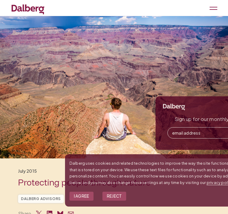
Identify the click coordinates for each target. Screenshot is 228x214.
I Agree (125, 196)
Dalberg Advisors (41, 198)
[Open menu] (212, 8)
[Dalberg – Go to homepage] (28, 8)
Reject (158, 196)
